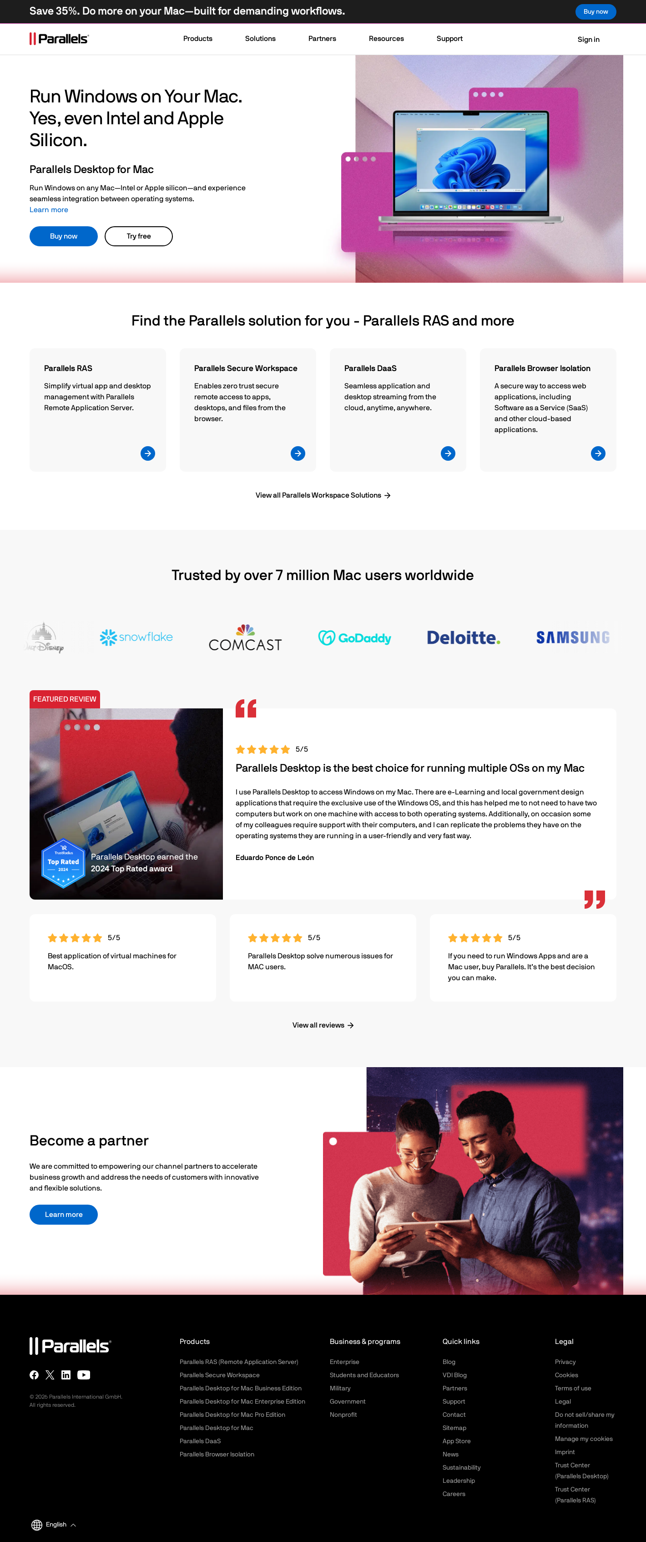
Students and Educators (364, 1375)
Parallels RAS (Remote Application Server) (239, 1362)
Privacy (565, 1362)
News (451, 1454)
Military (340, 1388)
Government (348, 1402)
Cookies (566, 1375)
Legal (563, 1402)
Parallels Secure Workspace (220, 1375)
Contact (454, 1415)
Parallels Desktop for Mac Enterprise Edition (242, 1402)
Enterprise (344, 1362)
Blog (449, 1362)
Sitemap (454, 1428)
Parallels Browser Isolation (217, 1454)
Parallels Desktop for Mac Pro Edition (232, 1415)
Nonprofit (343, 1415)
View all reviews (318, 1025)
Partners (455, 1388)
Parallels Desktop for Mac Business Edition (241, 1388)
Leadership (459, 1481)
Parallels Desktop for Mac (216, 1428)
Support (454, 1402)
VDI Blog (455, 1375)
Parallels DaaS (200, 1441)
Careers (454, 1494)
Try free (139, 236)
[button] (202, 39)
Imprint (565, 1452)
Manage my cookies (584, 1439)
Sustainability (462, 1468)
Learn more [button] (64, 1214)
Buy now (63, 236)
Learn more (49, 210)
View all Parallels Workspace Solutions (318, 495)
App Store (457, 1441)
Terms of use (573, 1388)
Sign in (583, 39)
